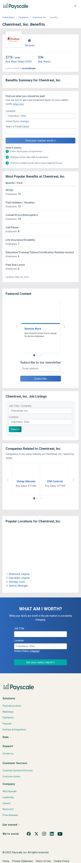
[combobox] (40, 116)
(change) (24, 121)
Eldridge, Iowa (17, 581)
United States (8, 17)
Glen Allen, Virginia (19, 577)
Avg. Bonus (44, 61)
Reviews (30, 45)
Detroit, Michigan (18, 585)
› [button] (64, 326)
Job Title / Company (20, 405)
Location (13, 417)
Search (15, 429)
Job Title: (19, 628)
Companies (23, 17)
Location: (11, 111)
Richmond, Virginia (19, 574)
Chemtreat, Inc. (39, 17)
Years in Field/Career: (18, 126)
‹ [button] (17, 326)
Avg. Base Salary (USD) (19, 61)
